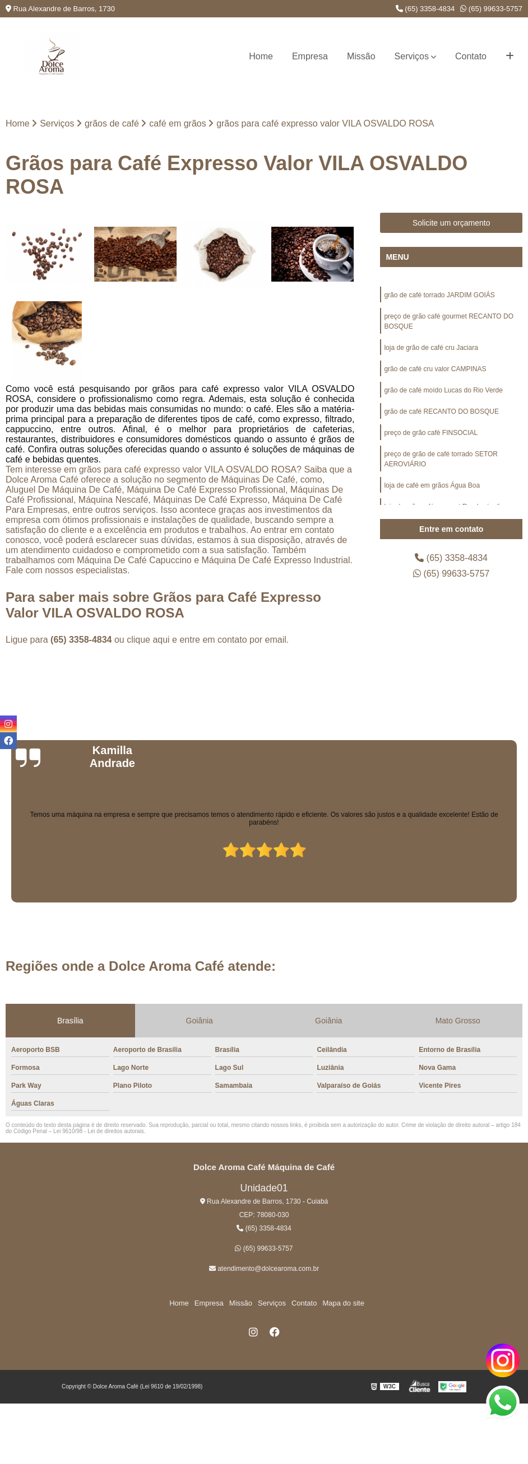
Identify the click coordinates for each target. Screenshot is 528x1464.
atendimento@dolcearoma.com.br (264, 1269)
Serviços (412, 56)
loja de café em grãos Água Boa (432, 485)
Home (261, 56)
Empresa (310, 56)
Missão (361, 56)
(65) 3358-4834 (425, 8)
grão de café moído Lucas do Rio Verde (443, 390)
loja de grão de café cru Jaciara (431, 348)
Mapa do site (343, 1303)
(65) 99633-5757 (491, 8)
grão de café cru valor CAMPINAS (435, 369)
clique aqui (148, 639)
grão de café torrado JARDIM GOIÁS (439, 295)
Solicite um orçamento (451, 222)
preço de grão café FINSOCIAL (431, 433)
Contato (471, 56)
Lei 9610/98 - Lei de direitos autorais (98, 1131)
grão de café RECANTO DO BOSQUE (441, 411)
